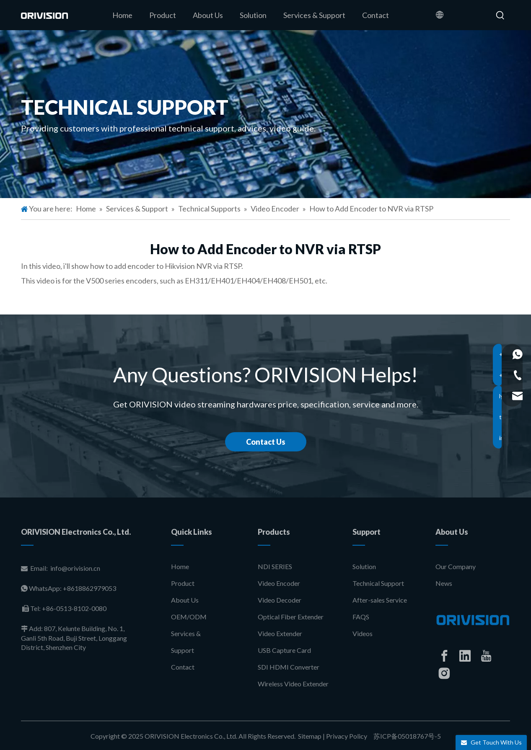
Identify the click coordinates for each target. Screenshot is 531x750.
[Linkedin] (465, 656)
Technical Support (378, 583)
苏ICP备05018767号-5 (406, 736)
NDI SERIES (275, 566)
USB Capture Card (284, 650)
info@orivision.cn (75, 568)
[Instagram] (444, 673)
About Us (185, 600)
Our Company (455, 566)
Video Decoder (279, 600)
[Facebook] (444, 656)
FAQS (360, 617)
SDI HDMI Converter (288, 667)
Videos (362, 633)
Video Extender (280, 633)
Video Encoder (279, 583)
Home (180, 566)
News (443, 583)
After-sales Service (379, 600)
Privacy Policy (346, 736)
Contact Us (265, 441)
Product (182, 583)
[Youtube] (486, 656)
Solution (364, 566)
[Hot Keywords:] (500, 15)
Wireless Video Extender (293, 684)
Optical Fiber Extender (291, 617)
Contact (182, 667)
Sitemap (309, 736)
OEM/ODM (189, 617)
